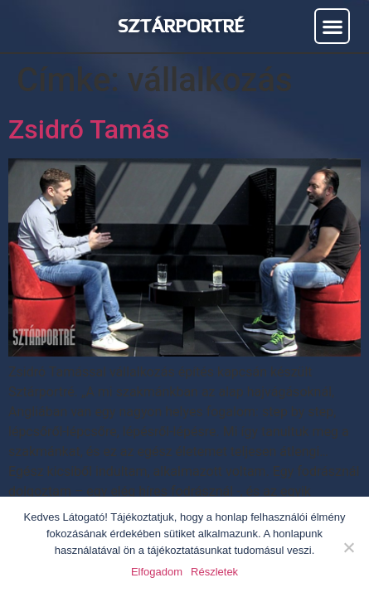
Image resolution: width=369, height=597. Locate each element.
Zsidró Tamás (89, 129)
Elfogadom (156, 571)
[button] (332, 26)
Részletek (214, 571)
